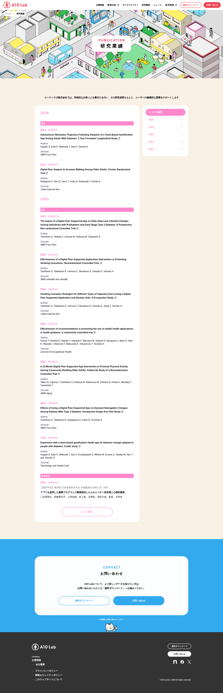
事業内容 (111, 5)
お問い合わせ (212, 5)
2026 (151, 119)
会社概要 (40, 664)
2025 (151, 127)
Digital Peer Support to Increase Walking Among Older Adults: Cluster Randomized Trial (85, 171)
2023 (151, 142)
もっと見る (87, 511)
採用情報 (169, 5)
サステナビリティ (130, 5)
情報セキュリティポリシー (48, 675)
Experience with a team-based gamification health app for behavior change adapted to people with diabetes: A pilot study (86, 444)
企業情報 (100, 5)
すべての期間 (155, 112)
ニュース (157, 5)
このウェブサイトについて (48, 679)
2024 (151, 134)
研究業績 (146, 5)
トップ (8, 14)
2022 (151, 149)
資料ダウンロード (191, 5)
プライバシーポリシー (46, 671)
